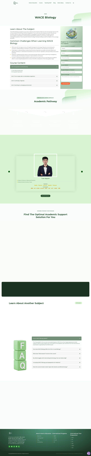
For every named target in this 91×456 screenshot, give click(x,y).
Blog (54, 2)
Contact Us (68, 2)
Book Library (61, 2)
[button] (9, 171)
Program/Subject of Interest (67, 69)
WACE (45, 13)
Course (40, 2)
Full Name (63, 50)
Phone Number (64, 55)
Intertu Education (33, 2)
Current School (64, 65)
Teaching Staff (48, 2)
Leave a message (65, 74)
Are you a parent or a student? (68, 46)
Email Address (64, 60)
